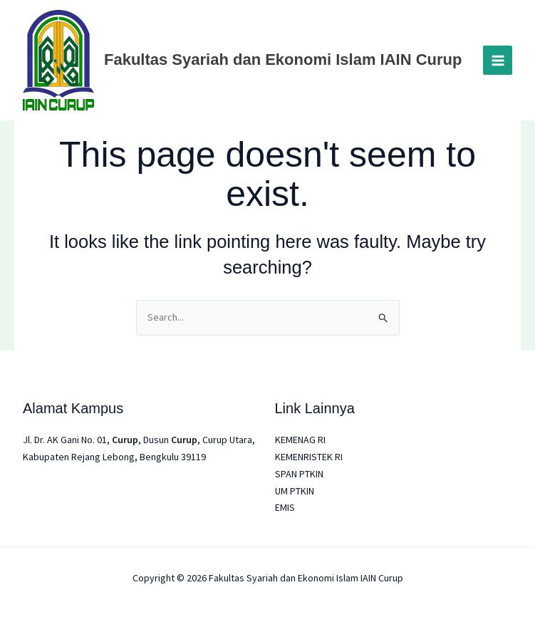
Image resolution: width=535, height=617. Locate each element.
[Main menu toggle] (497, 60)
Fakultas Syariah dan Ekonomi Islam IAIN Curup (283, 59)
